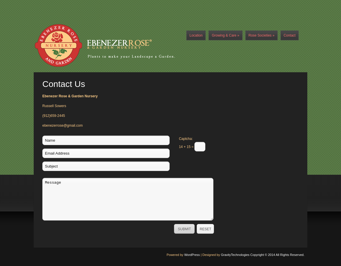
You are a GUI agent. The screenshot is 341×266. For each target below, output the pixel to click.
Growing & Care (225, 35)
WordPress (192, 254)
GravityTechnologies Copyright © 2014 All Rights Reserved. (262, 254)
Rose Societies (261, 35)
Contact (289, 35)
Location (196, 35)
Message (127, 199)
